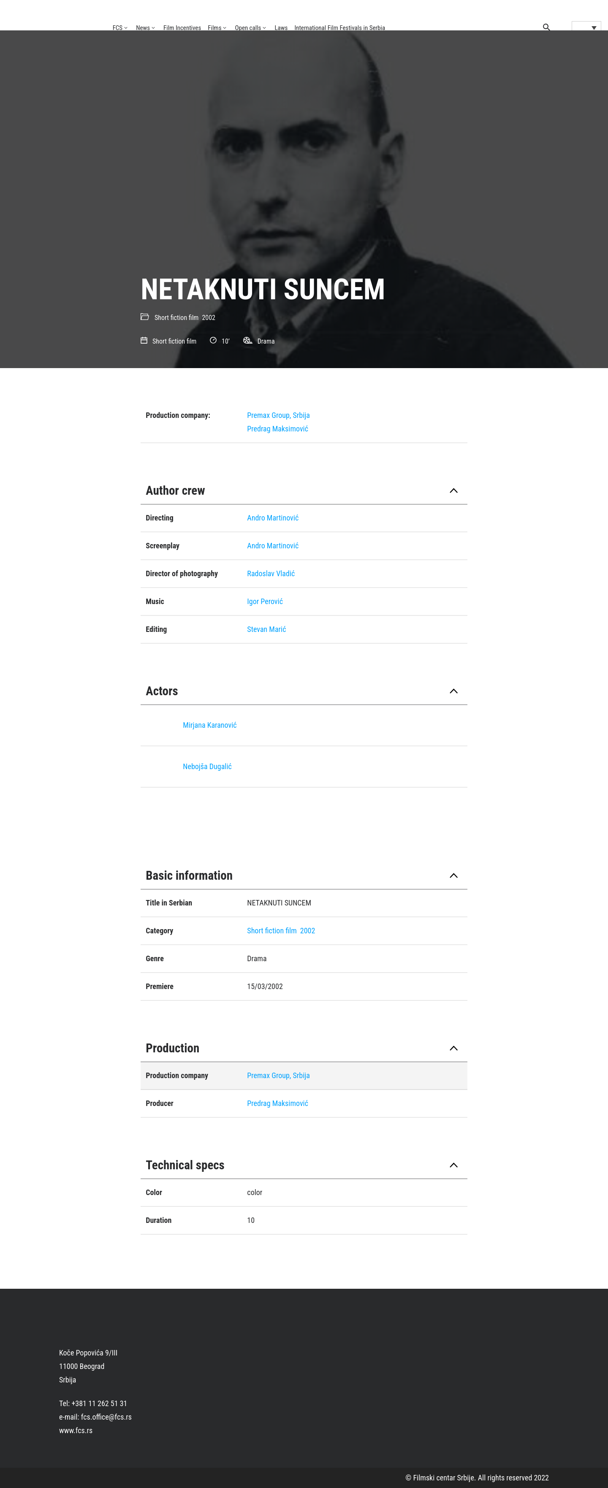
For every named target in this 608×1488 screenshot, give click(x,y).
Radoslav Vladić (271, 573)
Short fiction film (176, 318)
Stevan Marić (266, 629)
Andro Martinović (273, 517)
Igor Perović (265, 601)
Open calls (248, 28)
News (143, 28)
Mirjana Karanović (209, 725)
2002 (208, 318)
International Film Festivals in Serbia (339, 28)
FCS (118, 28)
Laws (281, 28)
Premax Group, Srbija (278, 415)
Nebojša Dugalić (207, 766)
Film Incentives (182, 28)
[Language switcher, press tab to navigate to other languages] (586, 27)
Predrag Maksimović (277, 428)
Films (214, 28)
